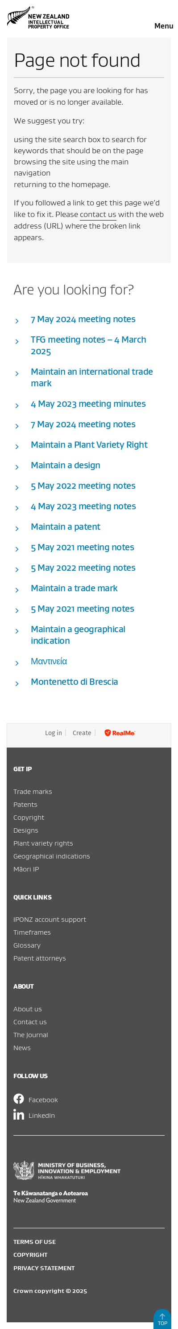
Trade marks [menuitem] (32, 791)
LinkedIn (42, 1115)
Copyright (30, 1255)
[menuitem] (89, 1242)
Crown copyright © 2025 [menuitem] (50, 1291)
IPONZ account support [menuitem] (49, 919)
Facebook (43, 1099)
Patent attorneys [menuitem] (39, 957)
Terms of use (34, 1242)
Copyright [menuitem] (28, 817)
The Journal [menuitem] (30, 1034)
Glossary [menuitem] (27, 945)
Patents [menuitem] (25, 804)
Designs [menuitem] (25, 830)
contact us (98, 214)
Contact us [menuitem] (30, 1021)
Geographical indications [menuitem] (51, 855)
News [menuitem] (22, 1047)
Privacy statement (44, 1268)
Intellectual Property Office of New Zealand (39, 17)
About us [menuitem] (27, 1008)
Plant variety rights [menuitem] (43, 842)
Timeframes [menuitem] (32, 932)
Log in (53, 733)
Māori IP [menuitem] (26, 868)
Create (82, 733)
